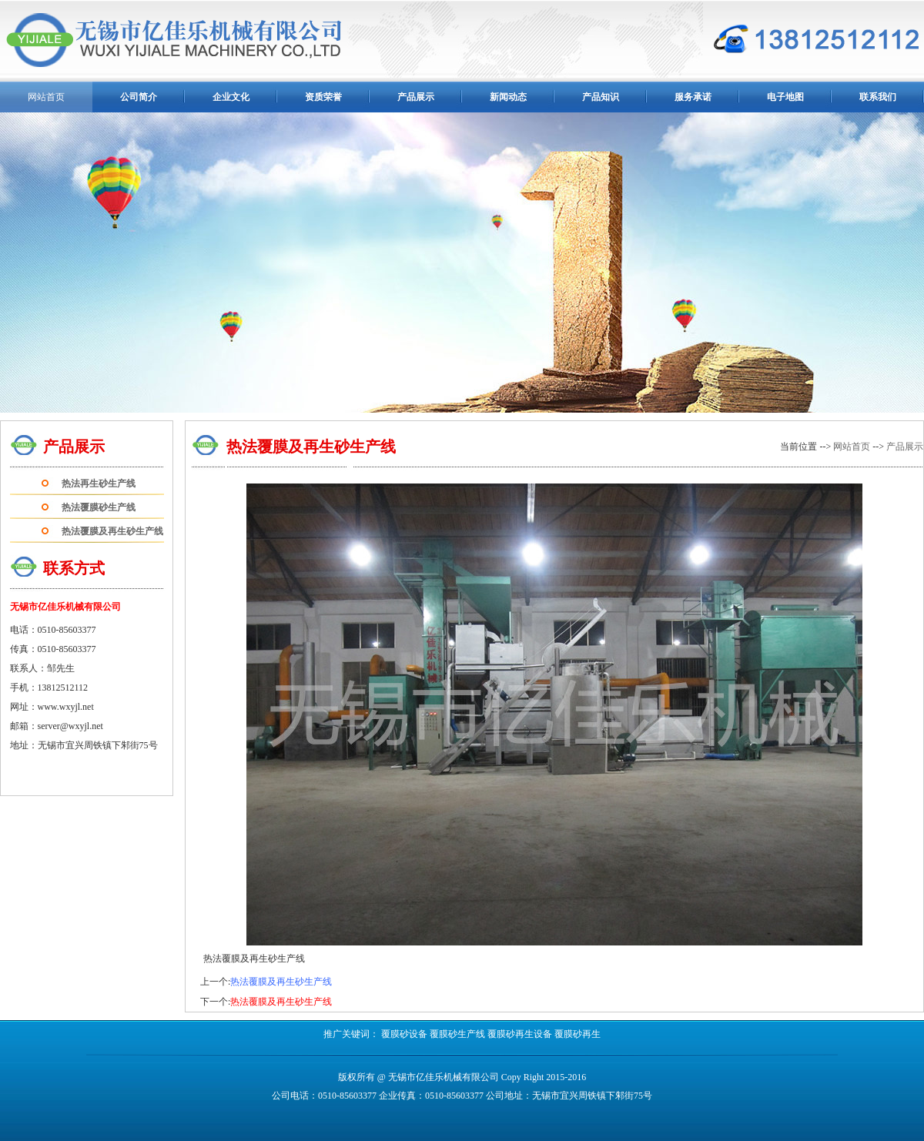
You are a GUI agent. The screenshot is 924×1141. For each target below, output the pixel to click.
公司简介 (138, 97)
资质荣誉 (323, 97)
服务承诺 (693, 97)
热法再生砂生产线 (99, 483)
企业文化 (231, 97)
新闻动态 (508, 97)
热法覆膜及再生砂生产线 (112, 531)
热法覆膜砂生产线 (99, 507)
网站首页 (851, 446)
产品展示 (415, 97)
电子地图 (785, 97)
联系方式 (74, 568)
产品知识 (600, 97)
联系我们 (877, 97)
